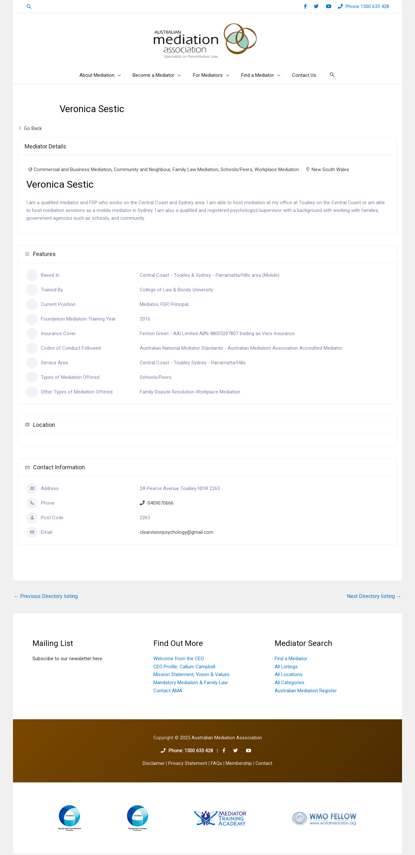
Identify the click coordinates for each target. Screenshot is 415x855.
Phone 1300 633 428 (367, 6)
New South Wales (330, 171)
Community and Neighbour (142, 171)
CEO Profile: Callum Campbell (184, 668)
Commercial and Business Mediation (73, 171)
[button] (29, 7)
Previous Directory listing (46, 597)
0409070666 (160, 504)
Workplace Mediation (277, 171)
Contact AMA (167, 692)
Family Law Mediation (195, 171)
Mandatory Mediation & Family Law (190, 684)
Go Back (30, 130)
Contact (263, 764)
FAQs (216, 764)
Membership (239, 764)
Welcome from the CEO (178, 660)
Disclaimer (154, 764)
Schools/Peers (236, 171)
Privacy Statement (187, 764)
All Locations (288, 676)
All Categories (289, 684)
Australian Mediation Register (306, 692)
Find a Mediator (291, 660)
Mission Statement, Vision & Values (191, 676)
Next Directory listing (374, 597)
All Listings (286, 668)
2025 (221, 739)
